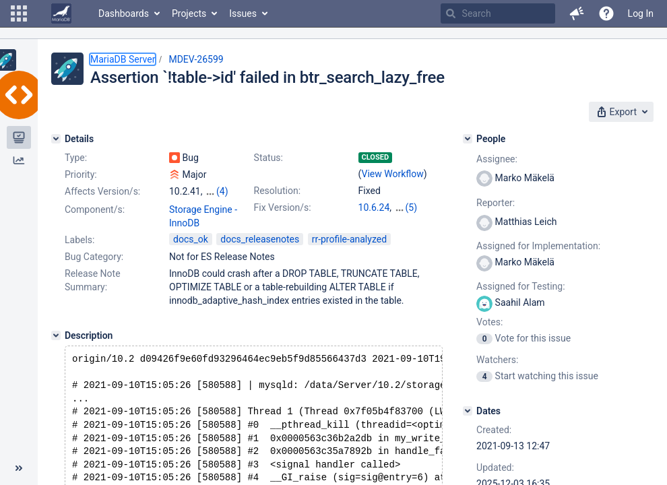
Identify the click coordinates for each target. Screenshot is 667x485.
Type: (76, 157)
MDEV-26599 (195, 59)
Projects (189, 13)
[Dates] (467, 411)
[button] (19, 13)
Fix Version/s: (282, 207)
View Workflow (393, 173)
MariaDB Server (122, 59)
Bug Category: (94, 256)
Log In (641, 13)
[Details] (56, 138)
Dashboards (123, 13)
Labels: (79, 239)
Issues (243, 13)
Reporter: (495, 202)
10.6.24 (374, 207)
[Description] (56, 335)
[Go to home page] (61, 13)
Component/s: (95, 209)
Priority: (81, 174)
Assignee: (496, 159)
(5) (412, 207)
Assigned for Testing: (520, 286)
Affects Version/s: (102, 191)
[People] (467, 138)
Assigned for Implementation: (538, 245)
